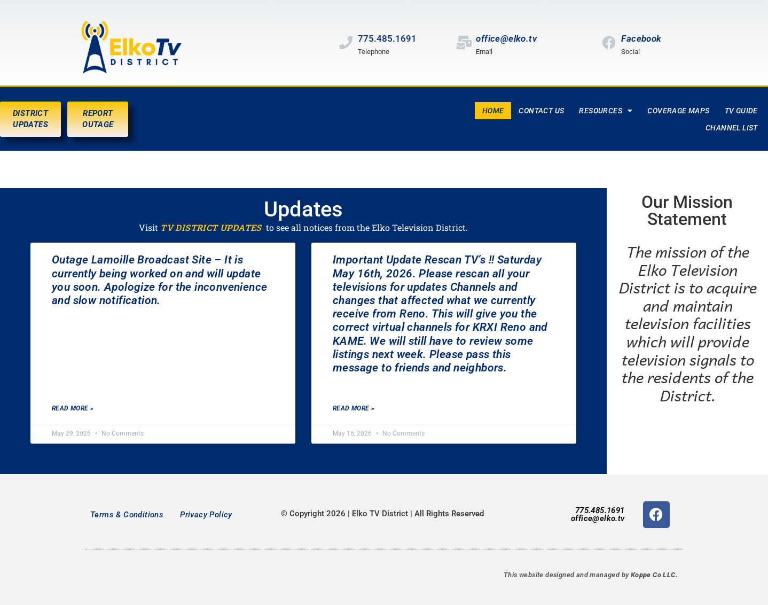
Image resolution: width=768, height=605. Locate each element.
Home (493, 110)
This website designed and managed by (591, 575)
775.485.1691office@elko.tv (598, 514)
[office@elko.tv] (464, 42)
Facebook (641, 38)
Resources (605, 110)
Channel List (732, 127)
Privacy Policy (206, 514)
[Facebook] (609, 42)
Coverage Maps (678, 110)
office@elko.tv (506, 38)
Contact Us (541, 110)
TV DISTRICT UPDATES (211, 227)
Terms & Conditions (126, 514)
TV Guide (741, 110)
